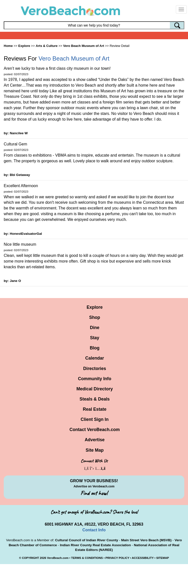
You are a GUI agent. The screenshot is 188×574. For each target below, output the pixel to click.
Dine (94, 327)
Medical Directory (94, 388)
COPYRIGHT (30, 557)
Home (8, 46)
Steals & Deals (94, 399)
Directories (94, 368)
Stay (94, 337)
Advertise (95, 439)
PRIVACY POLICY (117, 557)
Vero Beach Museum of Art (83, 46)
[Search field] (94, 25)
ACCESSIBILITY (143, 557)
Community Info (94, 378)
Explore (95, 307)
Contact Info (94, 530)
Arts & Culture (47, 46)
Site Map (95, 450)
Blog (94, 347)
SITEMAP (162, 557)
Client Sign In (95, 419)
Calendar (94, 358)
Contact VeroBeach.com (95, 429)
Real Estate (95, 409)
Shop (94, 317)
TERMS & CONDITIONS (87, 557)
